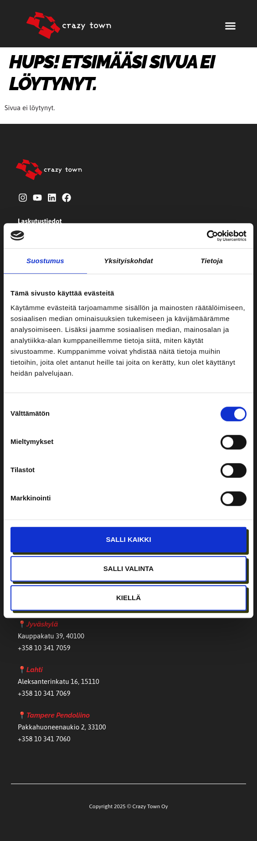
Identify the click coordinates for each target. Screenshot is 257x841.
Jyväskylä (42, 624)
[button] (230, 26)
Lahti (34, 670)
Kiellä (128, 597)
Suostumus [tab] (45, 261)
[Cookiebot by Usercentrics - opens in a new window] (207, 236)
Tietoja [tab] (211, 261)
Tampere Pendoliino (58, 715)
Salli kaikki (128, 539)
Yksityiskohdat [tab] (128, 261)
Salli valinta (128, 568)
